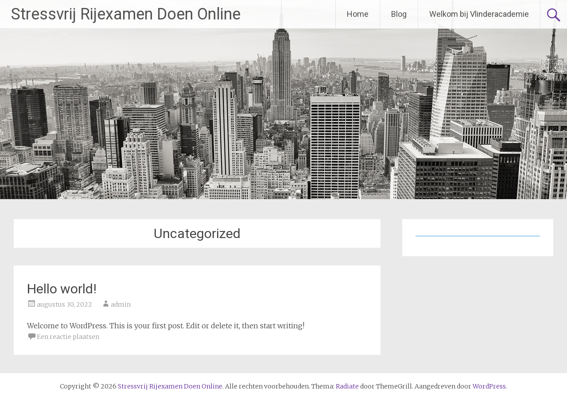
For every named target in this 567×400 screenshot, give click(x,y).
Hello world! (62, 288)
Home (358, 14)
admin (121, 304)
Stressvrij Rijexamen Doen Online (126, 14)
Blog (399, 14)
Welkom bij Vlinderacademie (479, 14)
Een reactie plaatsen (68, 337)
